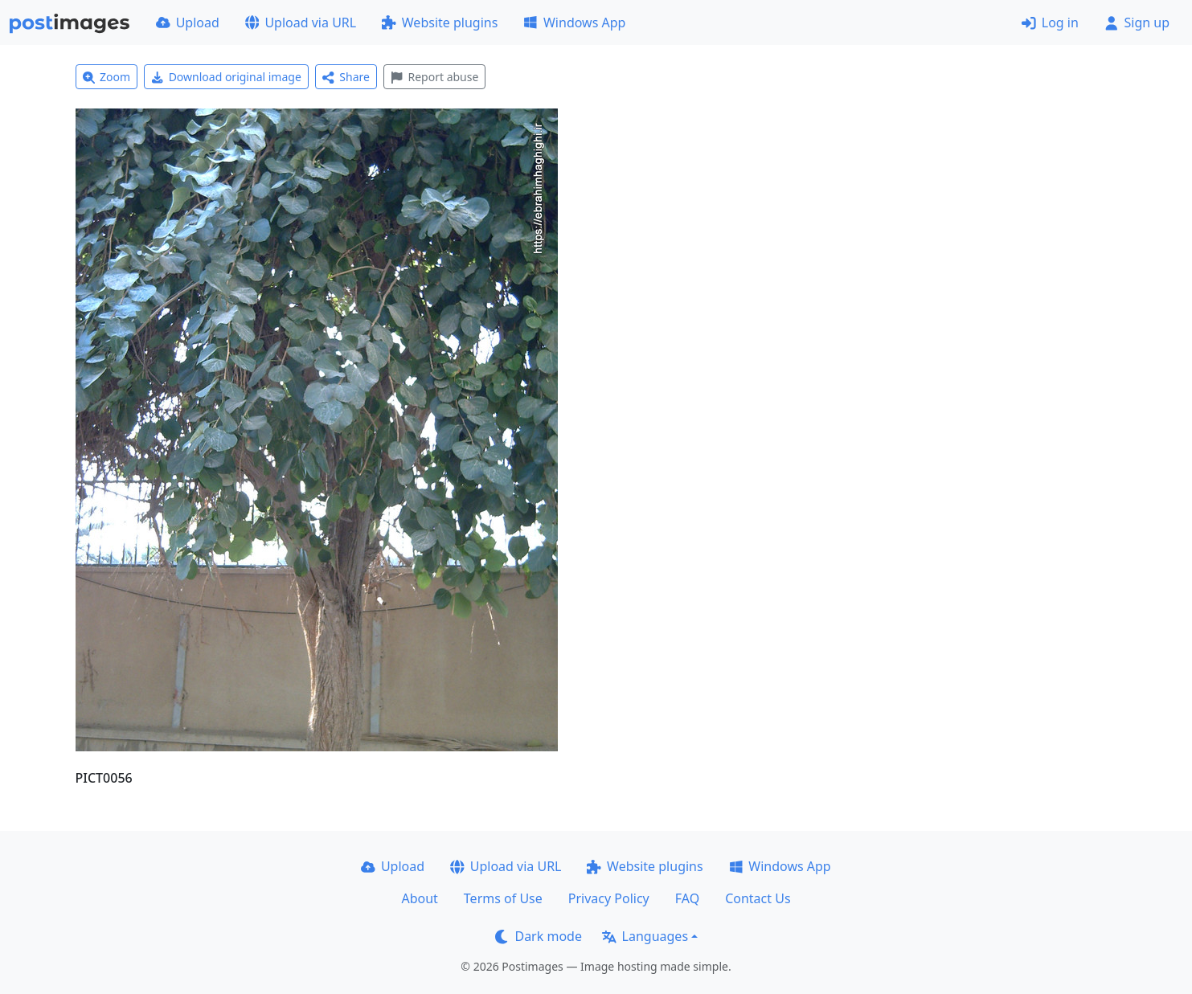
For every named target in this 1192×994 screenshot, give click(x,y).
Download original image (226, 76)
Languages (645, 936)
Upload (187, 22)
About (419, 898)
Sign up (1136, 22)
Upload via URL (300, 22)
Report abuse (434, 76)
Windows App (574, 22)
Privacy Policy (608, 898)
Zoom (107, 76)
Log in (1050, 22)
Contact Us (757, 898)
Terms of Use (503, 898)
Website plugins (440, 22)
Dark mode (538, 936)
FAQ (687, 898)
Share (346, 76)
